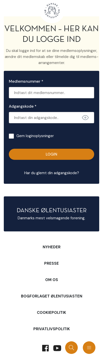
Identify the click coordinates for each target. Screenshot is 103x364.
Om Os (51, 279)
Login (51, 154)
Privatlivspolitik (51, 328)
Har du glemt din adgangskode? (51, 172)
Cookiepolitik (51, 312)
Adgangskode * (22, 106)
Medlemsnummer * (26, 81)
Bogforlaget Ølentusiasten (51, 296)
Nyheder (52, 247)
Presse (51, 263)
